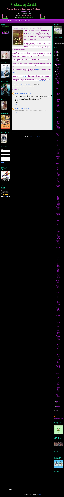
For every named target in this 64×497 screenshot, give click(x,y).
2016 (56, 55)
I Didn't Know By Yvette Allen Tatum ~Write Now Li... (58, 361)
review (33, 86)
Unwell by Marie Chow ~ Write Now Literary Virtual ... (58, 270)
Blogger (39, 494)
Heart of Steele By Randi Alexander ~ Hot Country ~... (58, 223)
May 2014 (58, 76)
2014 (56, 58)
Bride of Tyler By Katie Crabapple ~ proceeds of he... (58, 324)
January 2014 (58, 406)
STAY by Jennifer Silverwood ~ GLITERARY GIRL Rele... (58, 99)
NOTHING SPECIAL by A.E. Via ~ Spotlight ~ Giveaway (58, 368)
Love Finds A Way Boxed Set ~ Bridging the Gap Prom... (58, 106)
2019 (56, 51)
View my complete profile (58, 418)
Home (4, 20)
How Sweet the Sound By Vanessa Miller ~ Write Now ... (58, 196)
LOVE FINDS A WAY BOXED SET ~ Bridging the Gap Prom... (58, 91)
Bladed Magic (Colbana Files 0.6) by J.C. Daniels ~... (58, 383)
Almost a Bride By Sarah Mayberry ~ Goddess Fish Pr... (58, 209)
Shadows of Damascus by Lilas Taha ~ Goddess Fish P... (58, 216)
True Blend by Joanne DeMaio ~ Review (58, 317)
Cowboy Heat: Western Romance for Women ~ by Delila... (58, 128)
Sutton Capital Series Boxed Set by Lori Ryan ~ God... (57, 83)
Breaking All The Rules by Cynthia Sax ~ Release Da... (58, 397)
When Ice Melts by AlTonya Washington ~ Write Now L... (58, 264)
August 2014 (58, 69)
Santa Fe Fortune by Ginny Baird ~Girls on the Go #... (58, 376)
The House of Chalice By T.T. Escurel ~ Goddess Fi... (58, 250)
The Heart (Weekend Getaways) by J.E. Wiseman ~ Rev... (58, 114)
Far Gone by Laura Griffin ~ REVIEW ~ (58, 282)
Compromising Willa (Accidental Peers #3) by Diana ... (58, 277)
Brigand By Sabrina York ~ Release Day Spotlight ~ (58, 122)
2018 (56, 52)
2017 (56, 54)
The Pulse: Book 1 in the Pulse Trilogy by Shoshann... (58, 188)
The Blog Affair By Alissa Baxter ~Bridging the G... (58, 257)
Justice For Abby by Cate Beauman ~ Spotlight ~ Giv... (58, 230)
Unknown (17, 93)
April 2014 (58, 78)
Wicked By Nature (31, 33)
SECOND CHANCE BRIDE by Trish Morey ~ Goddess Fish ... (58, 288)
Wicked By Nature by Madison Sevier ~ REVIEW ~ (58, 243)
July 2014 (58, 71)
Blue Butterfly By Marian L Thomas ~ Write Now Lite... (58, 338)
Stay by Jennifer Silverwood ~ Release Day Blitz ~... (58, 136)
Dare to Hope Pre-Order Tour (12, 20)
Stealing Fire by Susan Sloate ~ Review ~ (58, 174)
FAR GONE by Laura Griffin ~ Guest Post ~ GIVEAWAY (58, 159)
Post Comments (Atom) (35, 136)
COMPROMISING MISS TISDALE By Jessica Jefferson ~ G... (58, 331)
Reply (16, 104)
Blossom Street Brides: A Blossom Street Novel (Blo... (58, 295)
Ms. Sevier (25, 76)
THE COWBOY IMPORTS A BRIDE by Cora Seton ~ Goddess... (58, 151)
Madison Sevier (38, 69)
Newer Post (15, 132)
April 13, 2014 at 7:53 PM (25, 108)
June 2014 (58, 73)
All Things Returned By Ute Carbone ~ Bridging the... (58, 143)
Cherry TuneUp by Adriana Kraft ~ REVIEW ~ (58, 236)
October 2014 (58, 64)
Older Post (49, 132)
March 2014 (58, 401)
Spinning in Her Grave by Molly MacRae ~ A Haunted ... (58, 346)
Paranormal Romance (27, 86)
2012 (56, 410)
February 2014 (57, 404)
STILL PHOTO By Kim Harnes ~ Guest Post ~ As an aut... (58, 389)
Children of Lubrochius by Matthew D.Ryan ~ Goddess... (58, 354)
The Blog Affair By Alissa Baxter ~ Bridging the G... (58, 203)
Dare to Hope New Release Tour (24, 20)
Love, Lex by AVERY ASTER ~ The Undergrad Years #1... (58, 180)
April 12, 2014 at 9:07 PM (25, 93)
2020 (56, 49)
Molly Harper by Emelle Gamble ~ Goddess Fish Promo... (58, 303)
